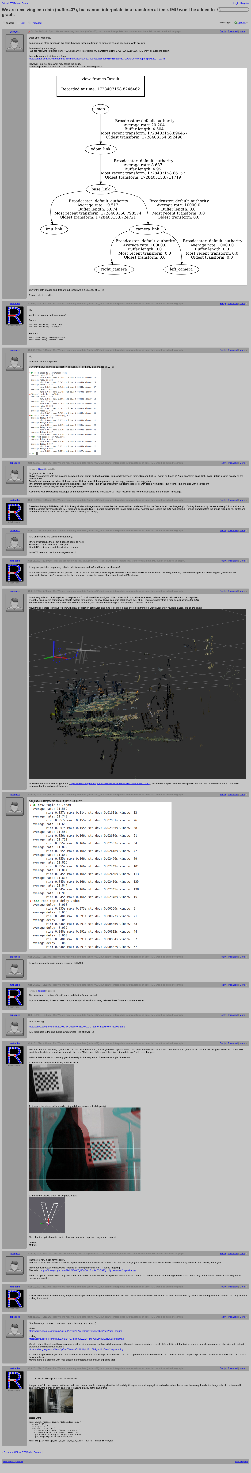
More (242, 31)
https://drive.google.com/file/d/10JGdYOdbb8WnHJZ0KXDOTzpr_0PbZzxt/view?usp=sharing (77, 1028)
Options (241, 22)
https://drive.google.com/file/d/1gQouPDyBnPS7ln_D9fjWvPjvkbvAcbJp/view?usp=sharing (75, 1333)
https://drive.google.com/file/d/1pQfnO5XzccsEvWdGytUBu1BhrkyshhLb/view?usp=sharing (76, 1351)
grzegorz (15, 31)
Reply (223, 31)
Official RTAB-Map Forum (15, 3)
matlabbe (15, 303)
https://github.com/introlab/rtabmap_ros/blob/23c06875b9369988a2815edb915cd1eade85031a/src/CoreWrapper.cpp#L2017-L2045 (97, 58)
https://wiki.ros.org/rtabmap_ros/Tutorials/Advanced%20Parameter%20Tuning (110, 785)
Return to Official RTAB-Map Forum (22, 1459)
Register (244, 3)
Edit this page (241, 1469)
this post (41, 471)
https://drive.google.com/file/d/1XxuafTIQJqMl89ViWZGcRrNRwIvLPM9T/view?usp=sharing (76, 1341)
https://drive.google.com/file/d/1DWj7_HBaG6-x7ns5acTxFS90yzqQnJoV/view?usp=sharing (88, 1272)
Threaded (37, 23)
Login (236, 3)
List (23, 23)
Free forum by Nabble (13, 1469)
